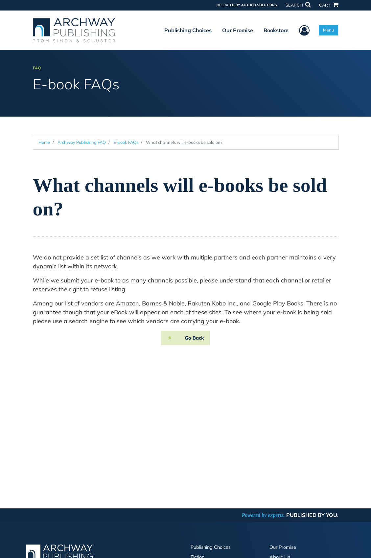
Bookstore (276, 30)
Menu (328, 30)
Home (44, 142)
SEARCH (298, 5)
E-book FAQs (125, 142)
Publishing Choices (188, 30)
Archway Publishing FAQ (82, 142)
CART (328, 5)
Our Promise (237, 30)
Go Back (194, 338)
